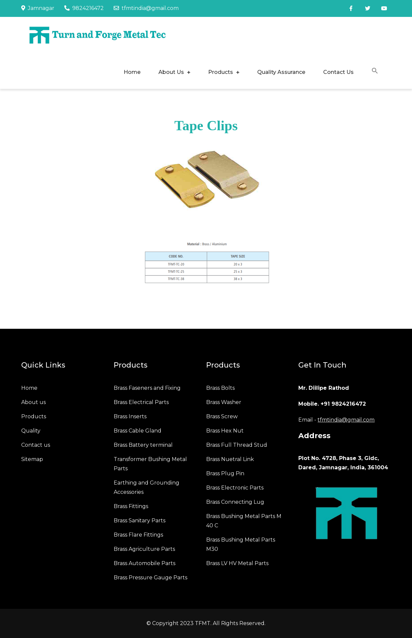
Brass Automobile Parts (144, 563)
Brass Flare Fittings (138, 535)
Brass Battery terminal (143, 445)
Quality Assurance (281, 72)
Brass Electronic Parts (235, 488)
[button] (374, 72)
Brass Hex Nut (225, 431)
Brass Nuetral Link (230, 459)
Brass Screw (222, 416)
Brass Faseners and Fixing (147, 388)
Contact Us (338, 72)
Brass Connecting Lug (235, 502)
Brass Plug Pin (225, 473)
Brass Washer (223, 402)
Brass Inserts (130, 416)
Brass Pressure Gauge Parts (150, 577)
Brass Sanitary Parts (139, 520)
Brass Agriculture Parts (144, 549)
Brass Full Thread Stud (236, 445)
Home (132, 72)
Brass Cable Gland (137, 431)
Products (220, 72)
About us (33, 402)
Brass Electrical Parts (141, 402)
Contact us (35, 445)
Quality (30, 431)
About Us (171, 72)
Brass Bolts (220, 388)
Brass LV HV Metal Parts (237, 563)
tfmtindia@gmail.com (146, 8)
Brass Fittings (131, 506)
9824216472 (84, 8)
